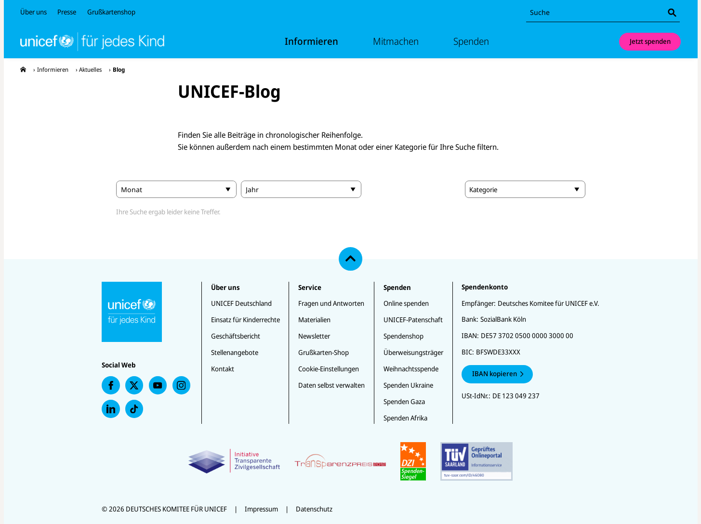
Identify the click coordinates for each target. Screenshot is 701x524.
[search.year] (301, 189)
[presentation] (23, 69)
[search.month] (176, 189)
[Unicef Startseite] (100, 41)
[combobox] (603, 13)
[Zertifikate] (350, 461)
